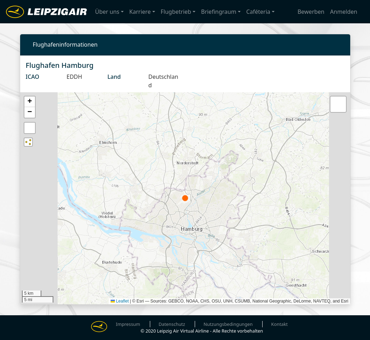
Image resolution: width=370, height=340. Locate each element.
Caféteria (258, 12)
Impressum (128, 324)
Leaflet (120, 301)
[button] (29, 101)
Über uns (107, 12)
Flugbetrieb (176, 12)
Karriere (140, 12)
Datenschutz (172, 324)
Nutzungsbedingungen (228, 324)
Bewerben (311, 12)
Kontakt (279, 324)
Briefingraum (218, 12)
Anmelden (343, 12)
